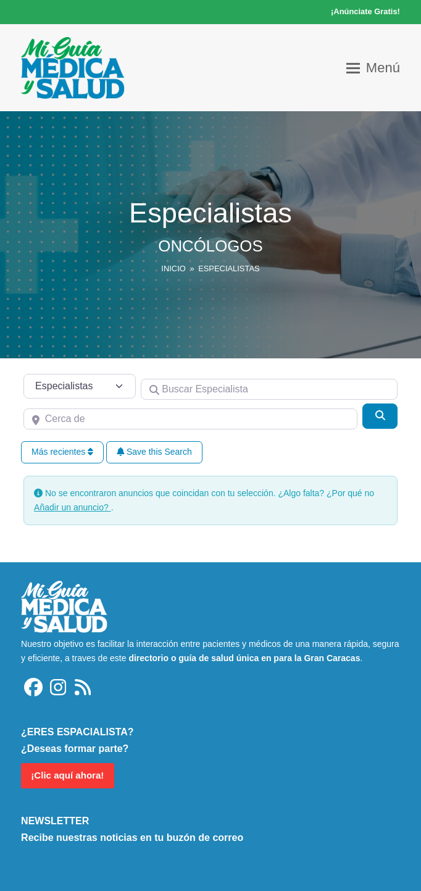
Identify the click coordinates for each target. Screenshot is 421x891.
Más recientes (62, 452)
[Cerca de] (190, 418)
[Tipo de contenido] (79, 386)
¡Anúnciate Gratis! (365, 11)
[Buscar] (379, 415)
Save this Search (154, 452)
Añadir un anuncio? (72, 507)
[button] (373, 68)
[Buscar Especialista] (269, 389)
